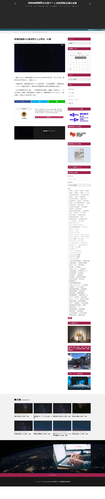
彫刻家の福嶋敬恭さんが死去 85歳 (42, 433)
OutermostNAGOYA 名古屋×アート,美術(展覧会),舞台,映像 (52, 3)
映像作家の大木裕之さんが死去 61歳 (61, 416)
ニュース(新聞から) (53, 6)
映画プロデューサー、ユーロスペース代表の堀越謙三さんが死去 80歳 (62, 434)
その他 (46, 6)
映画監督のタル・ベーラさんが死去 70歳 (43, 417)
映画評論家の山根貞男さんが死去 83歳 (40, 32)
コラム (60, 6)
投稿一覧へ (49, 117)
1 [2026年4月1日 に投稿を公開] (76, 57)
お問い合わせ (71, 89)
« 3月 (70, 69)
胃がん (55, 77)
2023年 (35, 42)
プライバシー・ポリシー (73, 99)
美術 (31, 6)
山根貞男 (35, 77)
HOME (27, 6)
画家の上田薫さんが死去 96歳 (79, 416)
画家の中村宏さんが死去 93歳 (21, 416)
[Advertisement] (52, 18)
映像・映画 (41, 6)
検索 (69, 317)
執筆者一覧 (70, 103)
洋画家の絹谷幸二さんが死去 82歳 (22, 433)
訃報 (30, 32)
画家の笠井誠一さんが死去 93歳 (80, 433)
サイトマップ (71, 96)
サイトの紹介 (71, 92)
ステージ (36, 6)
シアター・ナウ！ (67, 6)
